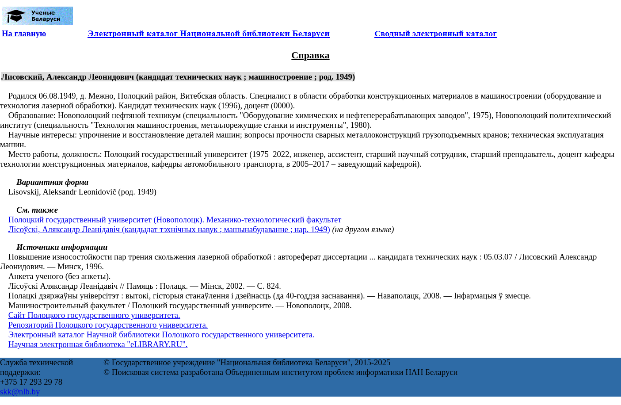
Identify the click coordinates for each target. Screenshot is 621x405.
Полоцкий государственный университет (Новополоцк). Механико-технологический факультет (175, 219)
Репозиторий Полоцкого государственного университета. (108, 324)
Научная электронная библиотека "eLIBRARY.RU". (98, 344)
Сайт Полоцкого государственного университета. (94, 315)
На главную (24, 33)
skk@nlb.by (20, 391)
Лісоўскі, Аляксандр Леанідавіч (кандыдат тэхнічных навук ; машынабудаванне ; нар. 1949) (169, 229)
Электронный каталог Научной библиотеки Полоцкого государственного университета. (161, 334)
